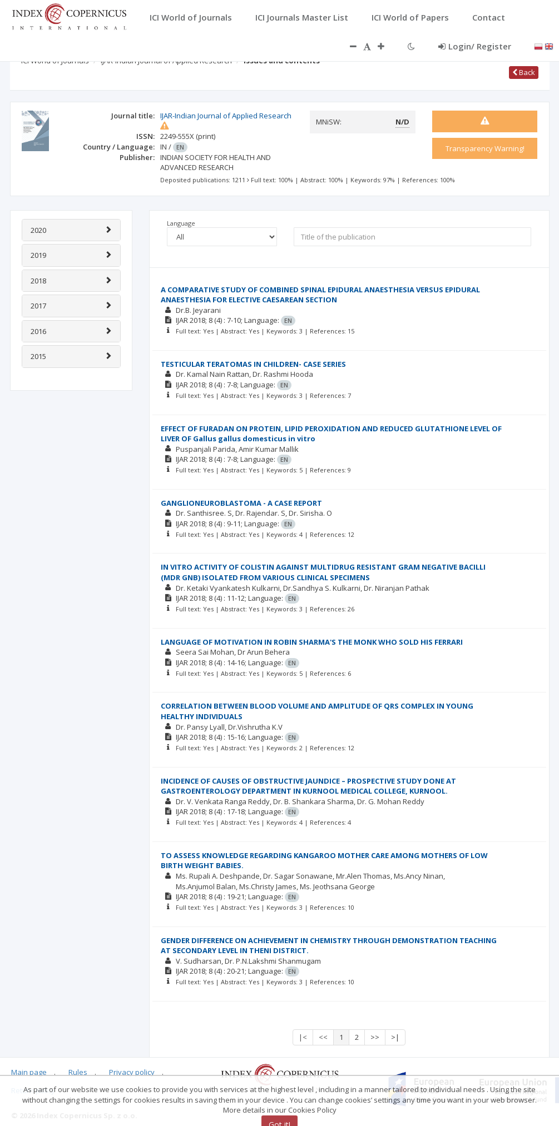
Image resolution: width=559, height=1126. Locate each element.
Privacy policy (132, 1072)
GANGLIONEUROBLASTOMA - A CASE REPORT (241, 503)
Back (523, 72)
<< (323, 1037)
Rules (77, 1072)
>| (395, 1037)
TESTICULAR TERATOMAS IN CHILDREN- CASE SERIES (253, 364)
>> (374, 1037)
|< (303, 1037)
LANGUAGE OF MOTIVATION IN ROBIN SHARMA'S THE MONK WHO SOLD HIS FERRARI (312, 642)
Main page (29, 1072)
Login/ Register (474, 46)
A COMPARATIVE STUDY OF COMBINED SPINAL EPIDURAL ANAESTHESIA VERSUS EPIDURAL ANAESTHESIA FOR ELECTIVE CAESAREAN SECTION (320, 295)
